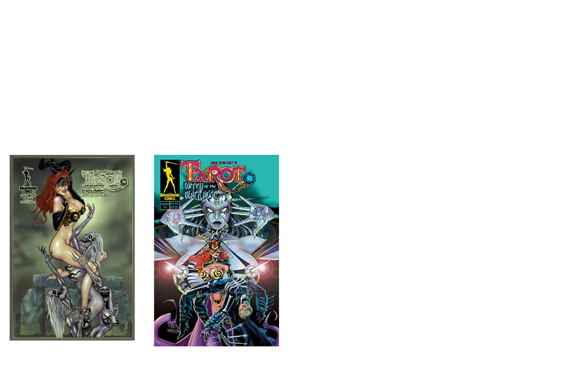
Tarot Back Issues (201, 113)
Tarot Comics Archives (324, 113)
